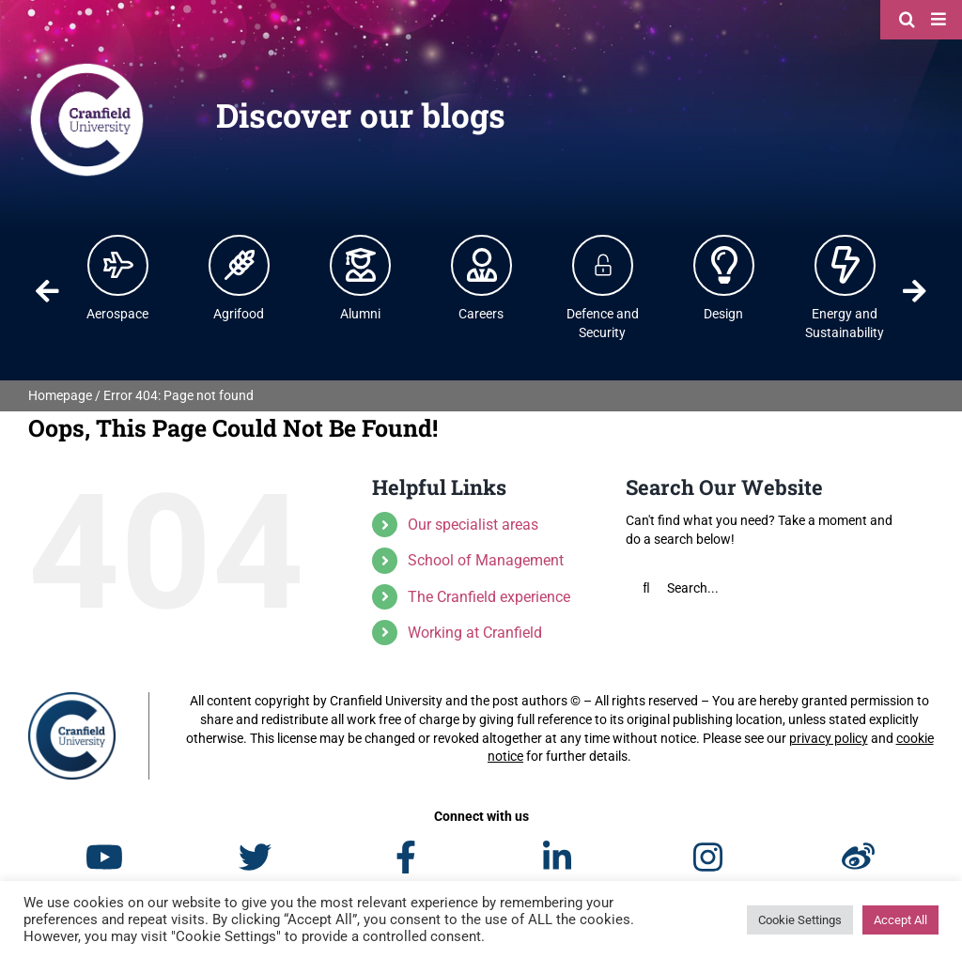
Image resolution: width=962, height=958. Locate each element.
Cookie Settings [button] (800, 920)
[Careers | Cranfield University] (482, 265)
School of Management (486, 560)
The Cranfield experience (489, 597)
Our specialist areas (473, 524)
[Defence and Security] (603, 265)
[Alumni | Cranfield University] (361, 265)
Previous (48, 291)
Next (914, 291)
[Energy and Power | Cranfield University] (845, 265)
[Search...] (767, 588)
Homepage (60, 395)
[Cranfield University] (87, 67)
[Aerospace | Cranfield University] (118, 265)
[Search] (910, 18)
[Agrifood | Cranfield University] (240, 265)
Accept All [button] (900, 920)
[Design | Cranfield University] (724, 265)
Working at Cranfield (475, 632)
